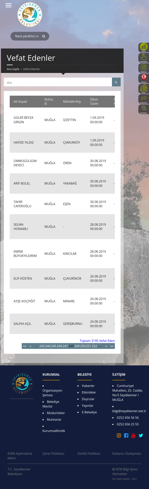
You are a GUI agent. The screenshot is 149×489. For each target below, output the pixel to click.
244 (47, 346)
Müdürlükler (56, 413)
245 (53, 346)
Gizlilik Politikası (88, 453)
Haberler (88, 386)
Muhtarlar (54, 419)
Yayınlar (87, 405)
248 (71, 346)
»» (111, 346)
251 (88, 346)
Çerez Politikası (53, 453)
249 (77, 346)
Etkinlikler (89, 392)
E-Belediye (89, 412)
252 (94, 346)
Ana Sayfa (13, 69)
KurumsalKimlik (53, 431)
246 (59, 346)
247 (65, 346)
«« (24, 346)
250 (82, 346)
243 (42, 346)
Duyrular (88, 399)
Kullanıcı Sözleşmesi (126, 453)
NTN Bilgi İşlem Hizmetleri (125, 473)
